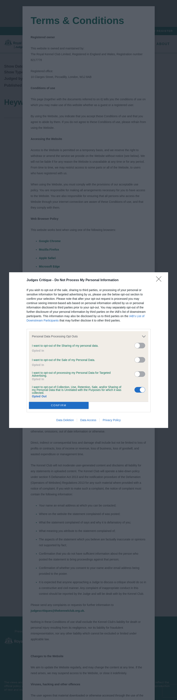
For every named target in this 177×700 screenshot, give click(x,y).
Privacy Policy (112, 420)
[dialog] (88, 350)
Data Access (88, 420)
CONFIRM (59, 405)
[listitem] (88, 336)
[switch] (139, 345)
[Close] (160, 280)
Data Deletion (65, 420)
